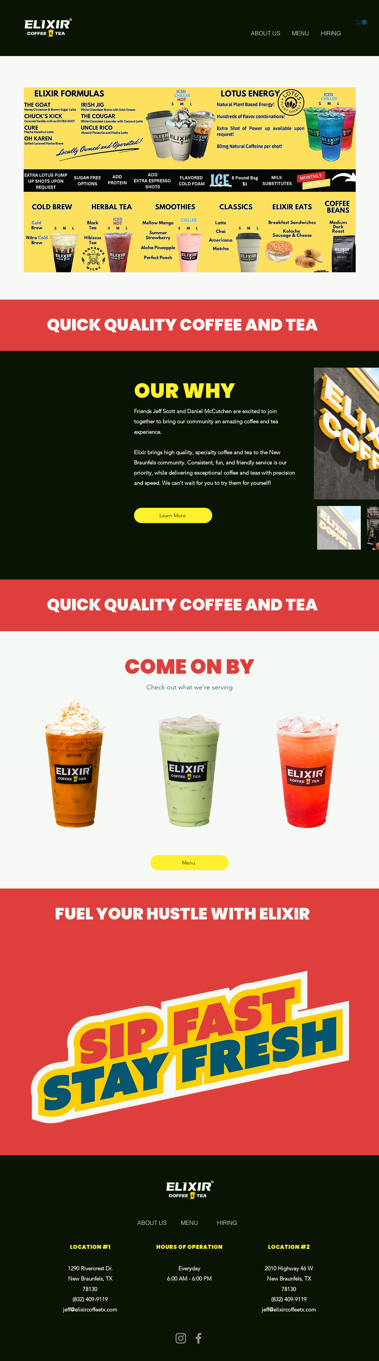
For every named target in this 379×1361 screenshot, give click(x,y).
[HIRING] (331, 33)
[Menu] (189, 862)
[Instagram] (181, 1338)
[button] (362, 22)
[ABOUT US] (265, 33)
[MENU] (300, 33)
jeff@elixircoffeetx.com (90, 1309)
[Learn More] (173, 515)
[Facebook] (199, 1338)
